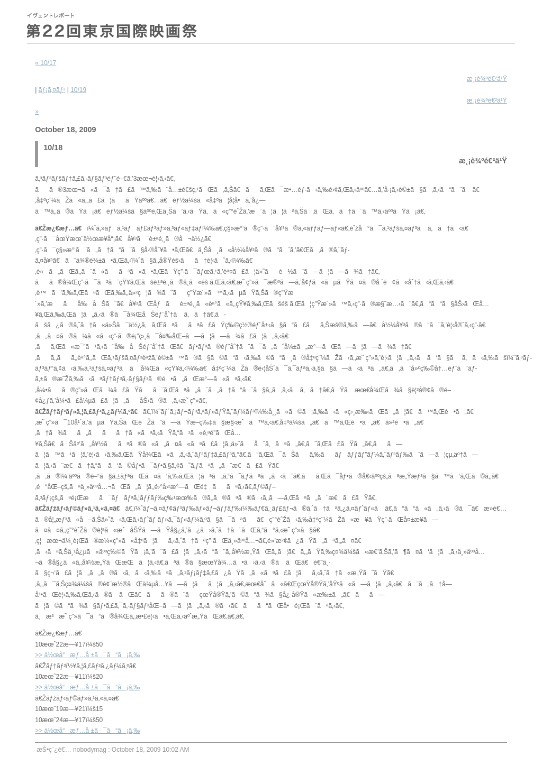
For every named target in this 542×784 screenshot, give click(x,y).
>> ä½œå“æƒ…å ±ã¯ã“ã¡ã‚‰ (87, 655)
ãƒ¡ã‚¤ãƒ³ (52, 90)
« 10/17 (45, 63)
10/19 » (271, 100)
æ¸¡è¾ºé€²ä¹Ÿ (487, 78)
